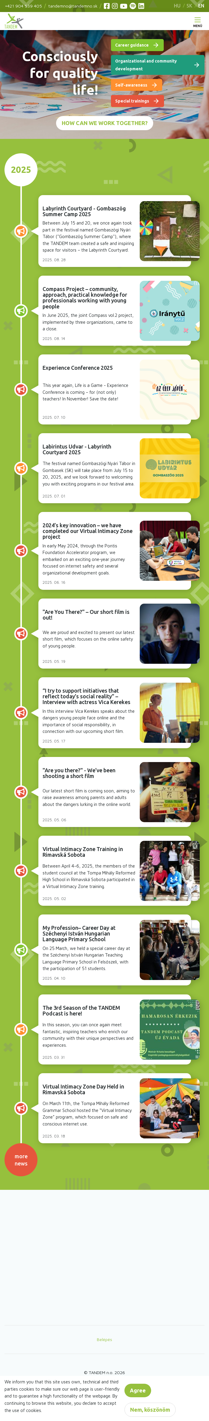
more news (21, 1159)
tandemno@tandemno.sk (72, 5)
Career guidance (132, 45)
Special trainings (132, 101)
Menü (198, 24)
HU (177, 5)
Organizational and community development (146, 65)
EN (201, 5)
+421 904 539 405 (23, 5)
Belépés (104, 1339)
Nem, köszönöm (150, 1410)
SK (189, 5)
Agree (138, 1390)
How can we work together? (105, 123)
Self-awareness (131, 85)
